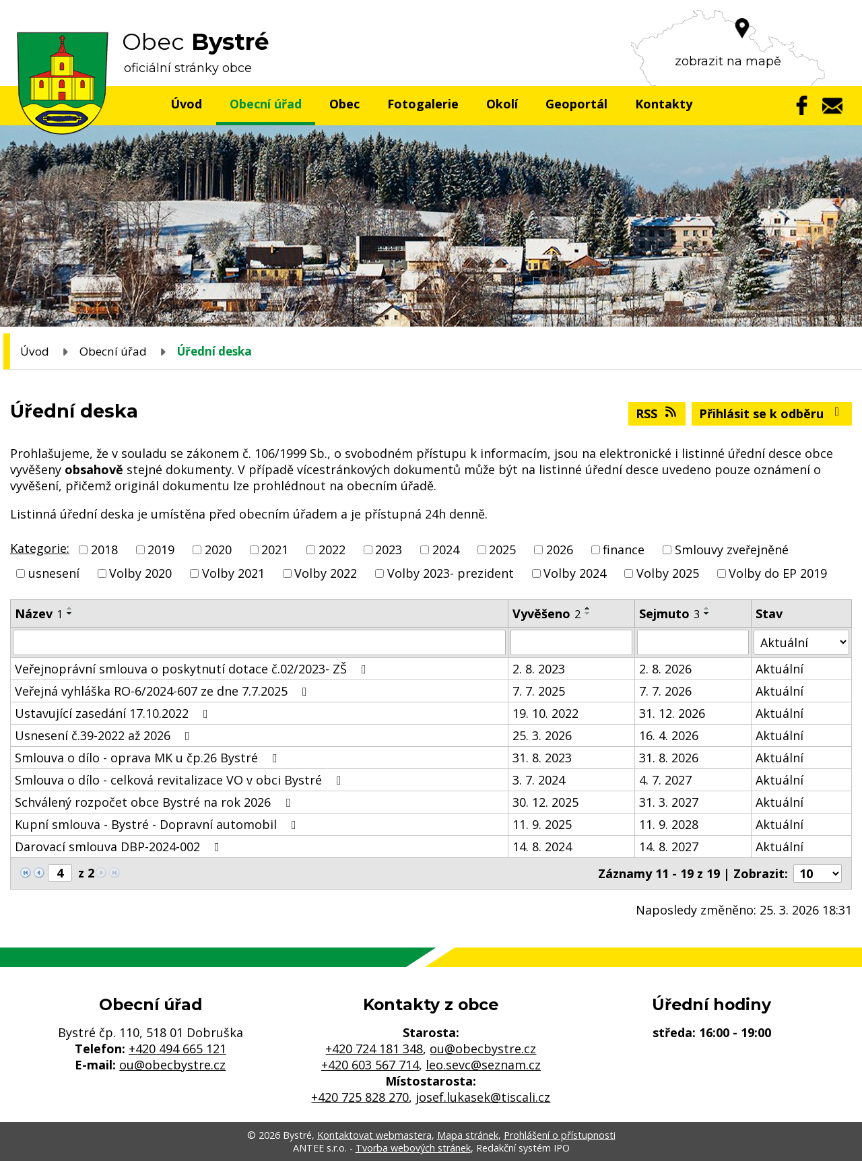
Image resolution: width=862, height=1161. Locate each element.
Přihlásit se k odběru (772, 413)
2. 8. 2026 (665, 669)
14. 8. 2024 (542, 846)
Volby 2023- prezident (450, 573)
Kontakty (663, 104)
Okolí (502, 104)
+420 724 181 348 (374, 1048)
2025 (502, 549)
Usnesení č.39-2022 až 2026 (105, 735)
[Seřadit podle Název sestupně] (70, 613)
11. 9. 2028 (668, 824)
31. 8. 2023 (542, 758)
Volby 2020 (140, 573)
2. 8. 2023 (538, 669)
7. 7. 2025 (538, 691)
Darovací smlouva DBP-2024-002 (120, 846)
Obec (344, 104)
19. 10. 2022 (545, 713)
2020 (218, 549)
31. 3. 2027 (668, 802)
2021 (274, 549)
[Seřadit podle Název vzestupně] (70, 608)
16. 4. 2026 (668, 735)
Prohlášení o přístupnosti (560, 1135)
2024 (445, 549)
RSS (657, 413)
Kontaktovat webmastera (374, 1135)
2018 (104, 549)
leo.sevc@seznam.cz (483, 1065)
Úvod (186, 104)
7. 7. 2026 (665, 691)
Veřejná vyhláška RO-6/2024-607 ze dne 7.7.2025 (163, 691)
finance (623, 549)
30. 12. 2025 (545, 802)
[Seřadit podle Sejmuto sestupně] (707, 613)
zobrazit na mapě (728, 61)
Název (39, 613)
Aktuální (779, 669)
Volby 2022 (325, 573)
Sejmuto (669, 613)
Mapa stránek (467, 1135)
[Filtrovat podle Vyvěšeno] (571, 642)
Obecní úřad (266, 104)
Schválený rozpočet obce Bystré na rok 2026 (155, 802)
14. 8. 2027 (668, 846)
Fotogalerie (423, 104)
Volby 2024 (574, 573)
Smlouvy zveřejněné (732, 549)
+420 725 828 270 (360, 1097)
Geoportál (576, 104)
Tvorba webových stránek (413, 1147)
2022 (332, 549)
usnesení (53, 573)
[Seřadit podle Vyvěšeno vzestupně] (588, 608)
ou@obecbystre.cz (172, 1065)
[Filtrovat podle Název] (259, 642)
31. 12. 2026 (672, 713)
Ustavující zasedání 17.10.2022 (114, 713)
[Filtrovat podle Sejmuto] (693, 642)
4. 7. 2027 (665, 780)
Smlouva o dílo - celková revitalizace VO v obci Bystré (181, 780)
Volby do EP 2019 (778, 573)
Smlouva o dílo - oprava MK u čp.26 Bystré (149, 758)
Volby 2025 (667, 573)
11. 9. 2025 (542, 824)
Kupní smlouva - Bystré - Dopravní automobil (158, 824)
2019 (160, 549)
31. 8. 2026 (668, 758)
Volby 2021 (233, 573)
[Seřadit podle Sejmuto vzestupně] (707, 608)
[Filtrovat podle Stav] (801, 642)
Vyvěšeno (546, 613)
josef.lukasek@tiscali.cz (483, 1097)
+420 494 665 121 (177, 1048)
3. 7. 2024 (538, 780)
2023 (388, 549)
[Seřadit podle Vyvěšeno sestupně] (588, 613)
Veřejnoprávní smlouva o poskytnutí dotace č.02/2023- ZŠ (193, 669)
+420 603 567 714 (370, 1065)
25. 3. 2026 (542, 735)
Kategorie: (39, 548)
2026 (559, 549)
